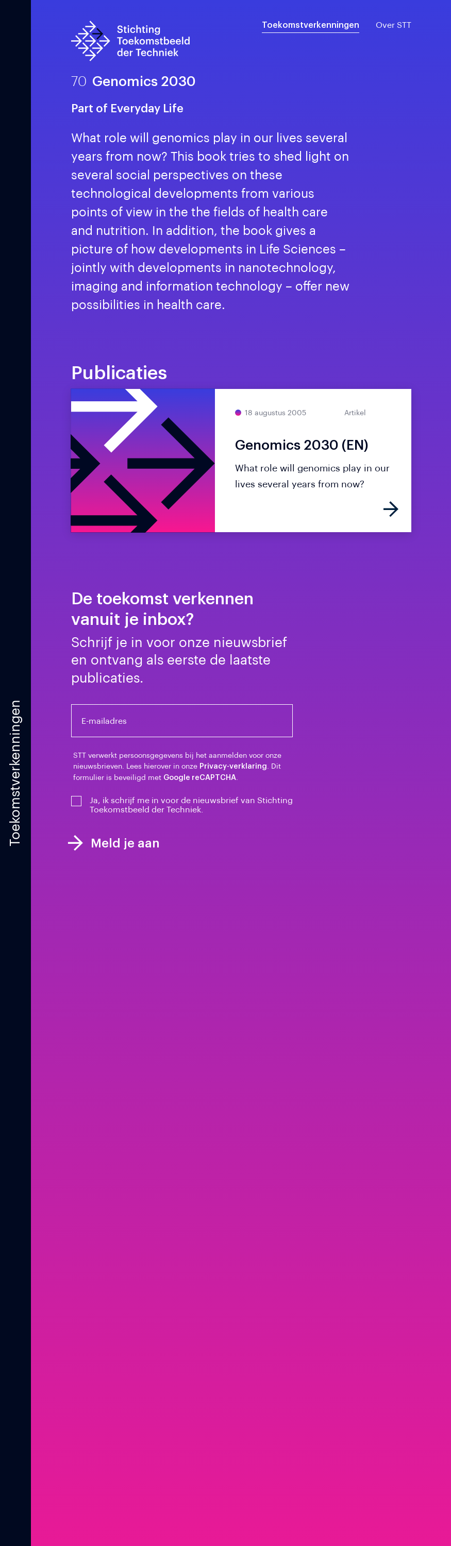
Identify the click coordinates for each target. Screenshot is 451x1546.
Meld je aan (114, 843)
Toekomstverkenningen (310, 25)
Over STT (393, 25)
